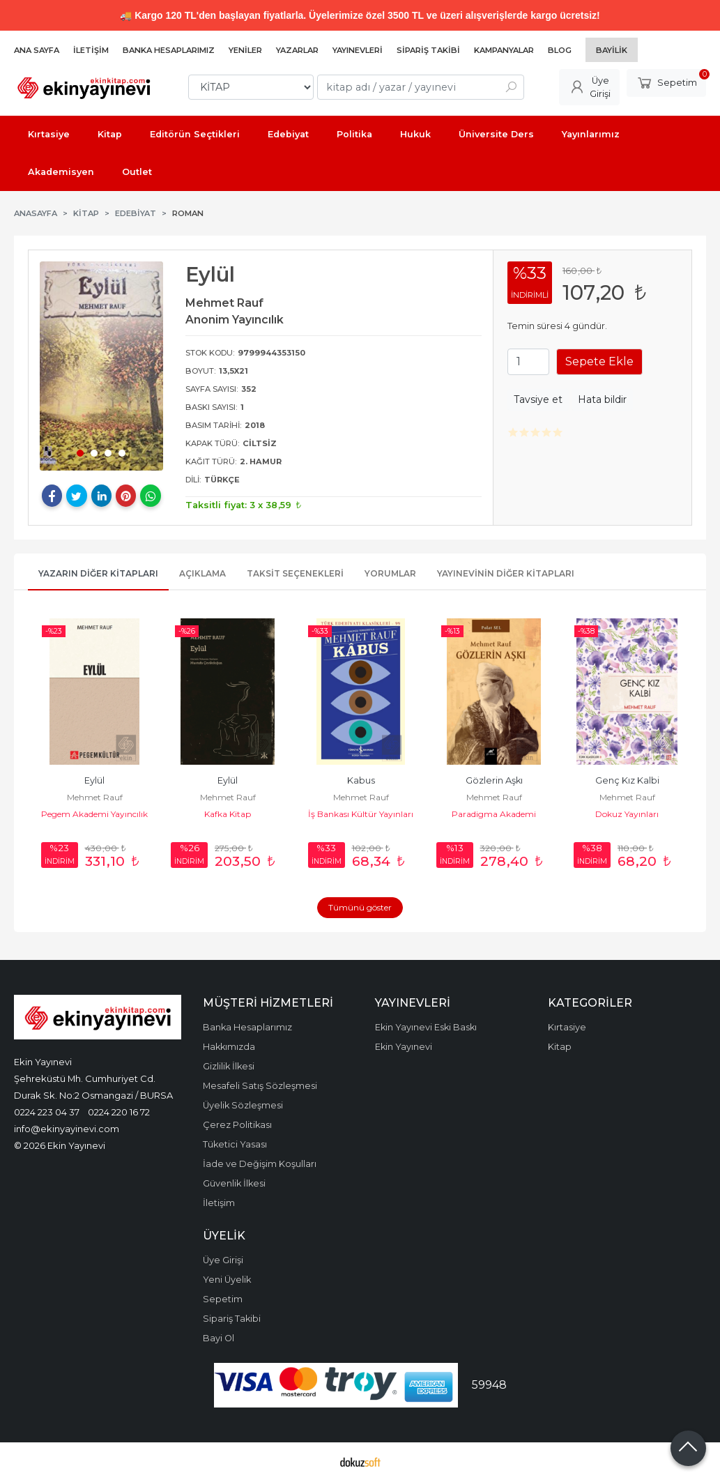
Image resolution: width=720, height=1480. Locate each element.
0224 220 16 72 (119, 1111)
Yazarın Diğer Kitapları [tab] (98, 573)
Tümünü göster (360, 907)
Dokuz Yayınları (627, 814)
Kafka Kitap (227, 814)
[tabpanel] (101, 366)
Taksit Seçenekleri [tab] (295, 573)
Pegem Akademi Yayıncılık (94, 814)
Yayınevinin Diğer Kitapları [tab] (505, 573)
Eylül (94, 780)
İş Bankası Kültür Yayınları (360, 814)
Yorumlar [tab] (390, 573)
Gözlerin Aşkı (494, 780)
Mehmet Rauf (95, 797)
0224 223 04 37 (46, 1111)
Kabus (361, 780)
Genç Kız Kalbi (627, 780)
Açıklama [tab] (202, 573)
